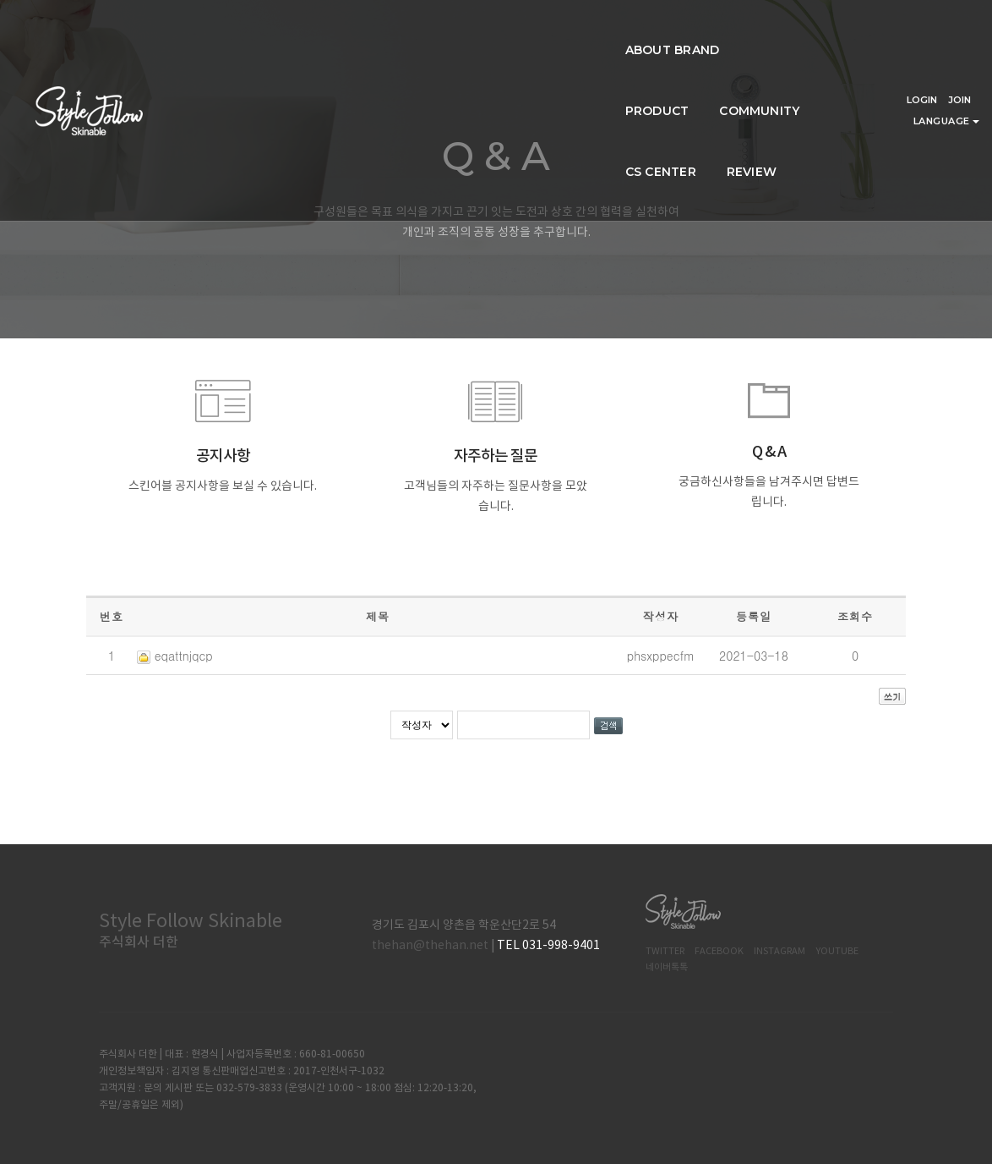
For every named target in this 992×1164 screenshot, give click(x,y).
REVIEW (710, 30)
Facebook (719, 951)
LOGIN (922, 19)
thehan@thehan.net (430, 946)
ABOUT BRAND (302, 30)
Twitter (665, 951)
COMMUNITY (513, 30)
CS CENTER (619, 30)
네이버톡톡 (667, 967)
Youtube (836, 951)
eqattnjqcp (184, 655)
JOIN (959, 19)
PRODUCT (411, 30)
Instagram (779, 951)
